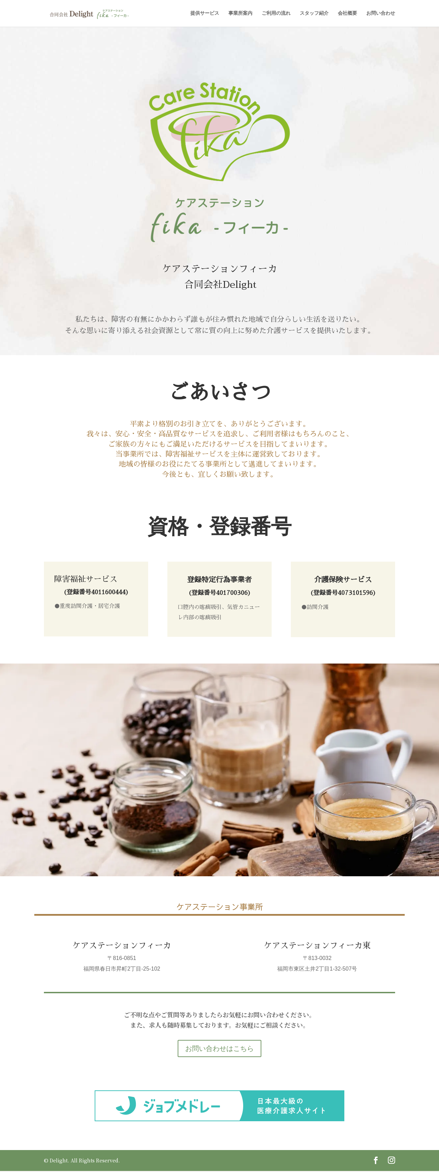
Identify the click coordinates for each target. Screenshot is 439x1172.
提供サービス (204, 13)
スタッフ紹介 (314, 13)
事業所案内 (240, 13)
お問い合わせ (380, 13)
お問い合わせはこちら (219, 1049)
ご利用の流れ (276, 13)
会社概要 (347, 13)
